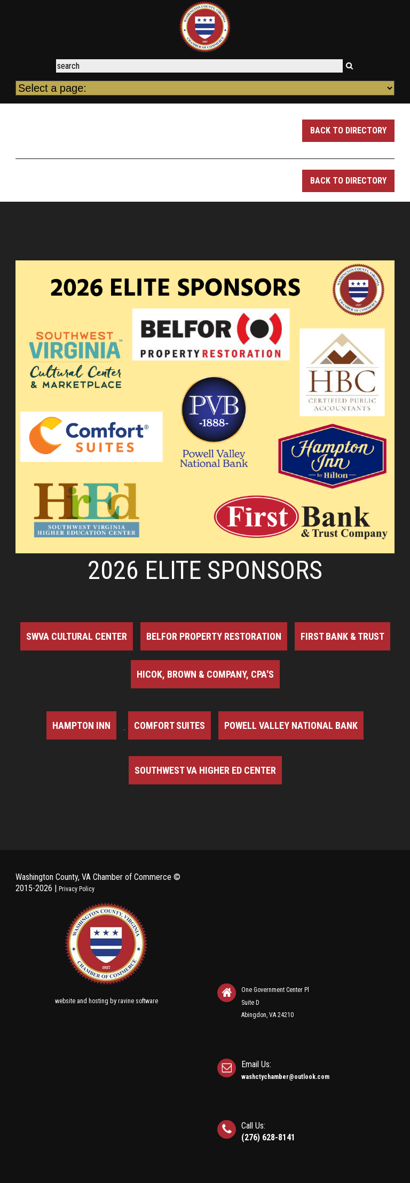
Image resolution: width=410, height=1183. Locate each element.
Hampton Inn (81, 725)
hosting (98, 1001)
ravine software (138, 1001)
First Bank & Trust (342, 636)
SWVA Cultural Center (76, 636)
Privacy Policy (76, 889)
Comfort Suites (169, 725)
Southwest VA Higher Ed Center (205, 770)
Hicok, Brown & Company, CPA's (205, 674)
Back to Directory (348, 130)
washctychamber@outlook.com (285, 1077)
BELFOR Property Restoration (213, 636)
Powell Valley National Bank (291, 725)
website (65, 1001)
